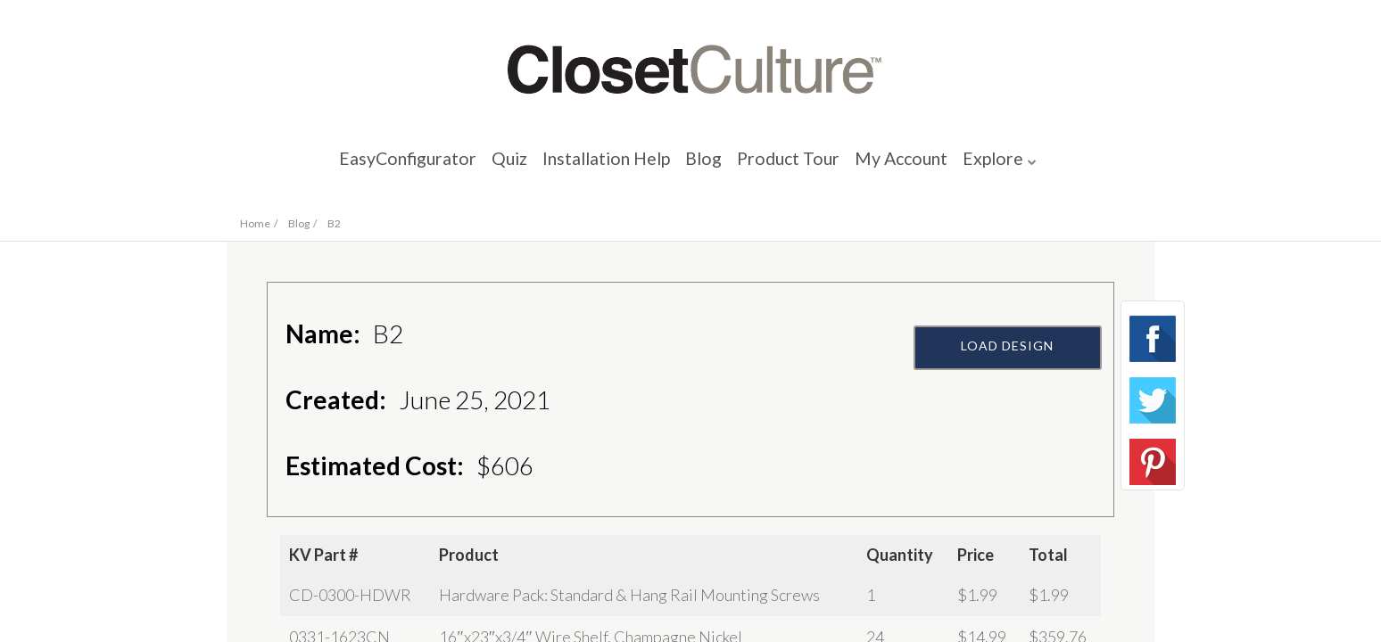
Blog (711, 165)
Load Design (1011, 390)
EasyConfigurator (350, 165)
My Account (947, 165)
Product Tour (810, 165)
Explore (1058, 165)
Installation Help (592, 165)
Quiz (473, 165)
